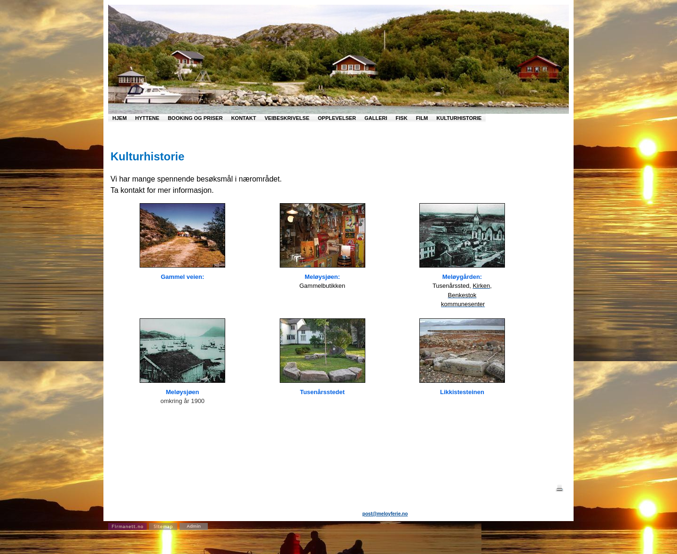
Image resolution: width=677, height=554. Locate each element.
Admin (194, 526)
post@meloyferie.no (385, 513)
